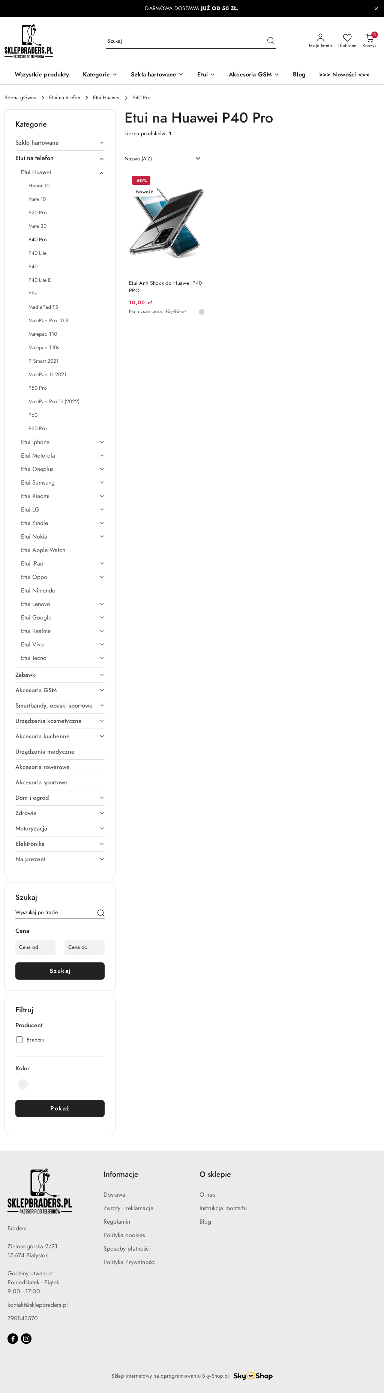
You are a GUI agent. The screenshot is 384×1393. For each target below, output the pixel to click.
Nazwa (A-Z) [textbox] (138, 158)
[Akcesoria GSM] (254, 75)
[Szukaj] (101, 913)
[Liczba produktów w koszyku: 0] (370, 41)
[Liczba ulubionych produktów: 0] (347, 41)
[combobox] (163, 159)
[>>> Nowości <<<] (344, 75)
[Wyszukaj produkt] (191, 41)
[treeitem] (60, 142)
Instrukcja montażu (223, 1208)
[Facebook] (13, 1338)
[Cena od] (35, 947)
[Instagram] (26, 1338)
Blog (206, 1222)
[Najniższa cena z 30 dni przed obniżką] (201, 312)
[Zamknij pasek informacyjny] (376, 8)
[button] (100, 75)
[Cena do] (84, 947)
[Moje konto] (320, 41)
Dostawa (114, 1195)
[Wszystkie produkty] (42, 75)
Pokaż (60, 1108)
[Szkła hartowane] (157, 75)
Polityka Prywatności (130, 1262)
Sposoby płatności (127, 1249)
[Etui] (206, 75)
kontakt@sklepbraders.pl (38, 1305)
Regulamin (117, 1222)
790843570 (23, 1318)
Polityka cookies (124, 1235)
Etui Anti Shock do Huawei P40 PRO (165, 287)
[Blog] (299, 75)
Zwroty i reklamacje (128, 1208)
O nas (207, 1195)
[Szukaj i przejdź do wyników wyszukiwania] (271, 41)
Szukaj (60, 971)
